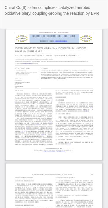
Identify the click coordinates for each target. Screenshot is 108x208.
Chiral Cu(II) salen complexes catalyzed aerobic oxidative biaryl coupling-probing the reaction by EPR (52, 10)
